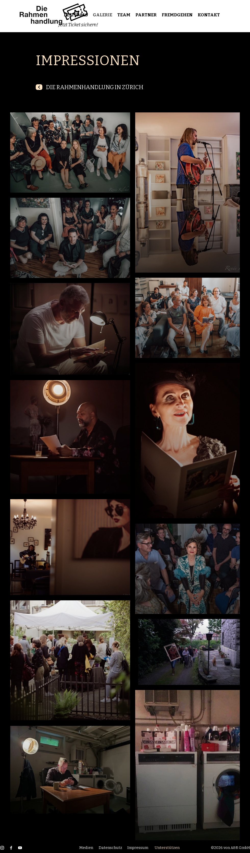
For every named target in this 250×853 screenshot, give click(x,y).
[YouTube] (20, 848)
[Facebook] (11, 848)
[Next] (39, 87)
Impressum (137, 847)
